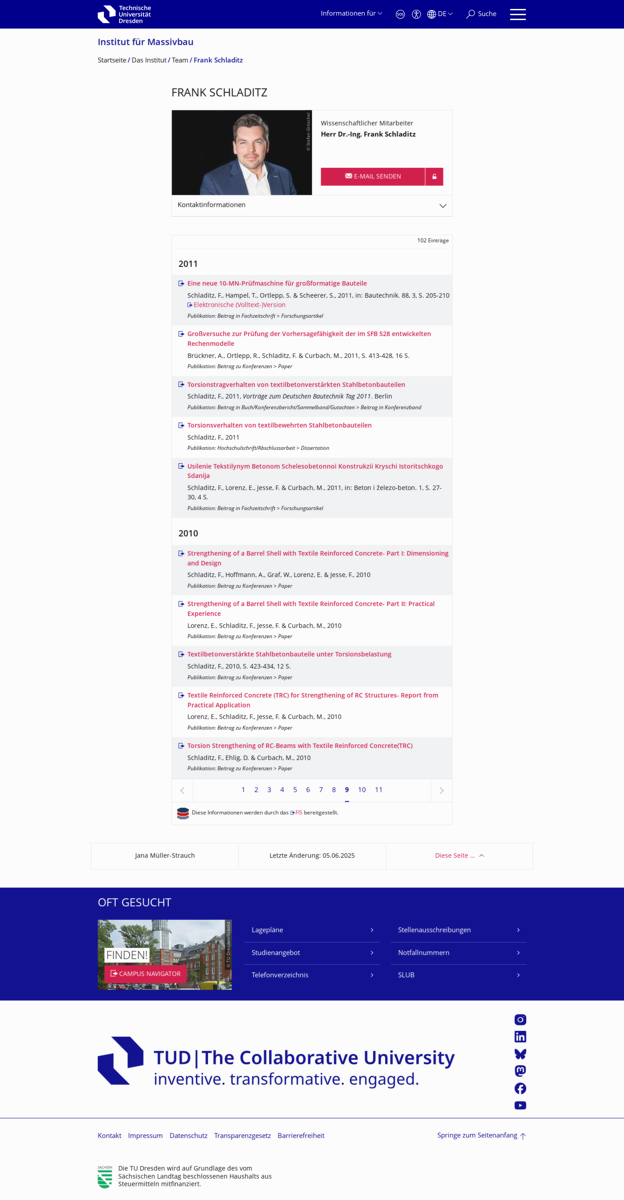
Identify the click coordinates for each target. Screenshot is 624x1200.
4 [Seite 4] (282, 790)
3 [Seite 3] (269, 790)
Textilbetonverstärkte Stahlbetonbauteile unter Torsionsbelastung (289, 655)
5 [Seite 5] (295, 790)
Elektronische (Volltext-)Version (240, 305)
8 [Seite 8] (334, 790)
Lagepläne (267, 930)
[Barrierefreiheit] (416, 14)
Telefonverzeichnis (280, 975)
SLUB (406, 975)
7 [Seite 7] (321, 790)
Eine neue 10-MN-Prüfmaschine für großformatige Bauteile (277, 284)
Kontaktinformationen (211, 205)
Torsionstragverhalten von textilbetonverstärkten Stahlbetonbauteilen (296, 385)
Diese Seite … (455, 856)
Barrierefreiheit (301, 1136)
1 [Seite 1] (243, 790)
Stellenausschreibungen (434, 930)
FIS (299, 813)
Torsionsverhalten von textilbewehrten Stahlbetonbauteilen (279, 426)
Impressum (145, 1136)
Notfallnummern (423, 953)
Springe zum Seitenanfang (477, 1136)
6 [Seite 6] (308, 790)
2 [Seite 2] (256, 790)
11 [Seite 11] (379, 790)
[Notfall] (400, 14)
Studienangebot (276, 953)
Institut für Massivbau (146, 43)
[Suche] (481, 14)
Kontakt (109, 1136)
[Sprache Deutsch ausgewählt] (440, 14)
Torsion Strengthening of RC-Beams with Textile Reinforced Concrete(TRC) (299, 746)
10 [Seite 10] (362, 790)
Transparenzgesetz (242, 1136)
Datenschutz (189, 1136)
